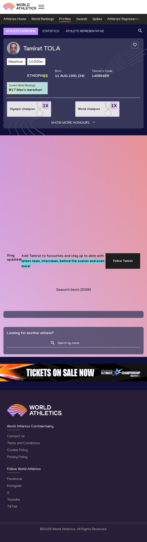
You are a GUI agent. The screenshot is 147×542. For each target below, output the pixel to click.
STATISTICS (50, 31)
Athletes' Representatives (127, 19)
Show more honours (73, 122)
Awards (81, 19)
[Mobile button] (41, 7)
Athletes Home (14, 19)
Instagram (14, 486)
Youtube (13, 499)
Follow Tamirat (123, 261)
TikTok (12, 506)
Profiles (65, 19)
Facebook (14, 479)
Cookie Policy (17, 450)
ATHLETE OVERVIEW (20, 31)
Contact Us (16, 436)
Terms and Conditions (23, 443)
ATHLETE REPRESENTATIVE (85, 31)
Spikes (97, 19)
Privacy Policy (17, 457)
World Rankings (42, 19)
